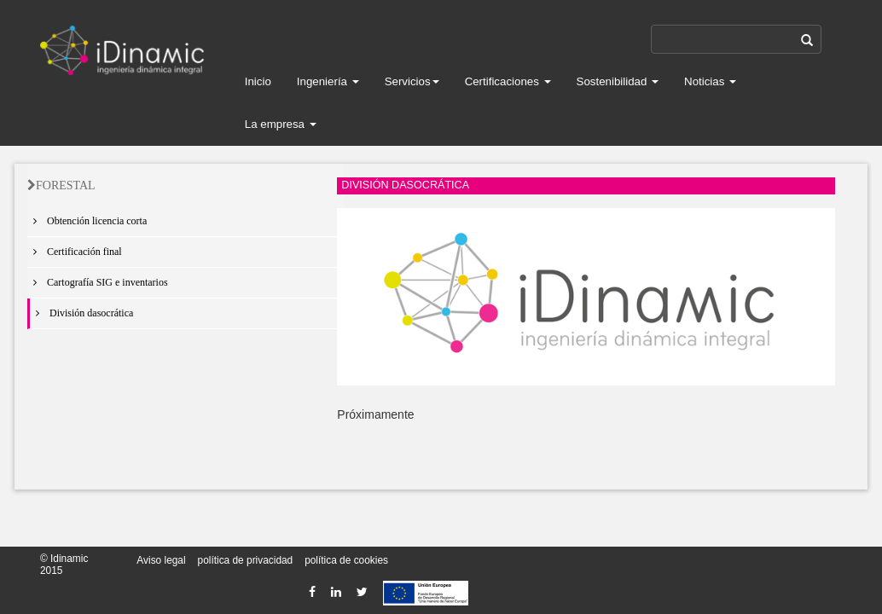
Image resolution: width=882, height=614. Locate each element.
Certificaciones (508, 81)
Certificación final (74, 252)
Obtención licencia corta (87, 221)
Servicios (412, 81)
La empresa (280, 124)
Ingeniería (328, 81)
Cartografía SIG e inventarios (97, 282)
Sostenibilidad (618, 81)
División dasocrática (81, 313)
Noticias (710, 81)
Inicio (258, 81)
